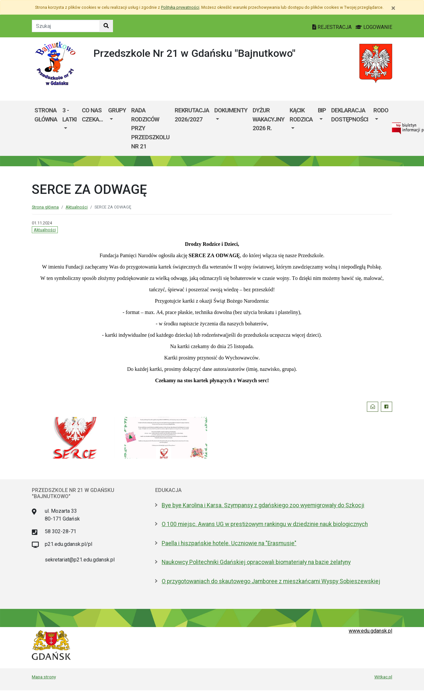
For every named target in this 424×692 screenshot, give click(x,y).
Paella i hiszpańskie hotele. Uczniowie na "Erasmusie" (229, 543)
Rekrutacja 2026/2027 (192, 115)
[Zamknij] (393, 8)
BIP (322, 110)
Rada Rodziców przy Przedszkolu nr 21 (150, 128)
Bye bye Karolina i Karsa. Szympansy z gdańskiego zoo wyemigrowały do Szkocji (263, 505)
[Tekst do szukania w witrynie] (66, 26)
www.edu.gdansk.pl (370, 631)
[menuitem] (69, 128)
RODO (380, 110)
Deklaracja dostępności (349, 115)
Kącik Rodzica (301, 115)
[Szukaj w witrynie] (106, 26)
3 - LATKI (69, 115)
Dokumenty (230, 110)
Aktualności (77, 207)
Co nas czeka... (92, 115)
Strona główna (45, 115)
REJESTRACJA (332, 27)
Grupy (117, 110)
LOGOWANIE (373, 27)
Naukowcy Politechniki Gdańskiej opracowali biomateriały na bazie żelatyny (256, 562)
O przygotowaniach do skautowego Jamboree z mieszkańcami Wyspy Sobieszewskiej (271, 581)
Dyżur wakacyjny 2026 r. (268, 119)
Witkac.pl (383, 676)
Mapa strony (44, 676)
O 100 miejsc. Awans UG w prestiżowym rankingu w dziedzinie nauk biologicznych (265, 524)
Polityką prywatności (180, 7)
